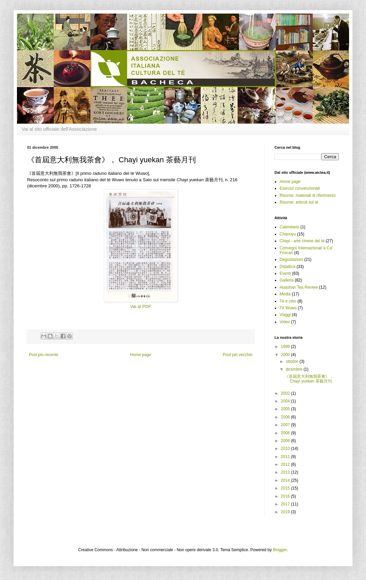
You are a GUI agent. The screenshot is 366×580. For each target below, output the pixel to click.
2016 (286, 496)
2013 (286, 472)
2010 (286, 448)
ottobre (293, 361)
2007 (286, 424)
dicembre (295, 369)
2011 (286, 456)
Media (285, 294)
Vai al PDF (140, 306)
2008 (286, 433)
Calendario (289, 227)
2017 (286, 504)
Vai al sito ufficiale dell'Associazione (59, 129)
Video (285, 321)
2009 (286, 440)
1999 (286, 346)
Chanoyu (288, 234)
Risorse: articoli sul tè (299, 202)
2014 (286, 480)
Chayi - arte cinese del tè (302, 241)
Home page (140, 354)
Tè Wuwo (288, 308)
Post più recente (43, 354)
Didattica (288, 266)
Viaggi (285, 314)
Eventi (285, 273)
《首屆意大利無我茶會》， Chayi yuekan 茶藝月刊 (309, 379)
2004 (286, 401)
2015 (286, 488)
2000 (286, 354)
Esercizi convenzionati (300, 188)
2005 (286, 409)
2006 (286, 417)
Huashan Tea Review (299, 287)
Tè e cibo (288, 301)
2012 (286, 464)
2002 (286, 393)
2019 (286, 512)
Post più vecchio (237, 354)
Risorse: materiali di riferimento (308, 195)
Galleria (286, 280)
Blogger (280, 549)
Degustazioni (291, 259)
